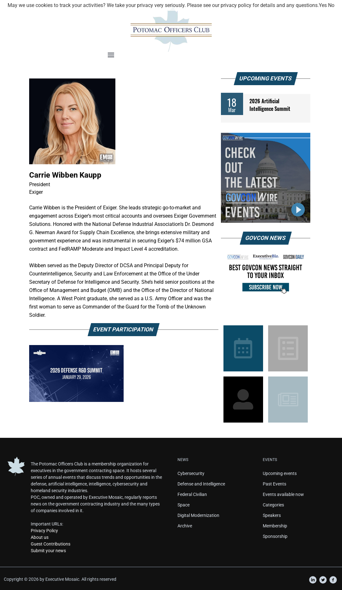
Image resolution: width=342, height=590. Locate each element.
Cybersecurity (190, 473)
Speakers (272, 515)
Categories (273, 504)
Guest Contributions (50, 543)
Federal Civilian (192, 494)
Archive (184, 525)
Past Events (274, 483)
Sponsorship (275, 536)
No (331, 5)
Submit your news (48, 550)
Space (183, 504)
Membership (275, 525)
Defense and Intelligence (201, 483)
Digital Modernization (198, 515)
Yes (323, 5)
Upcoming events (280, 473)
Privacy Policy (44, 530)
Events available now (283, 494)
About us (39, 537)
